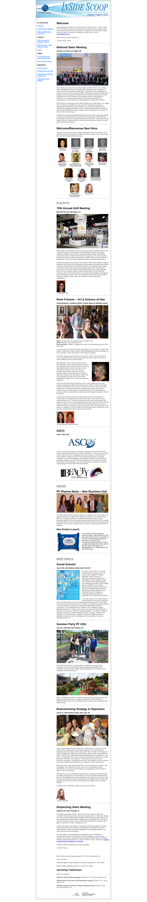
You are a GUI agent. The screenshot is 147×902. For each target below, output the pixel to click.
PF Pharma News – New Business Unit (44, 57)
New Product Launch (44, 61)
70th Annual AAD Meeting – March (43, 41)
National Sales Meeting (45, 29)
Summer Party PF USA (45, 71)
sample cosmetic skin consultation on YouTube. (83, 840)
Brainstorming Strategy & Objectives (45, 75)
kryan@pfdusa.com (63, 34)
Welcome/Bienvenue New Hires (44, 32)
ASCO (39, 50)
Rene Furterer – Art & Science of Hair (44, 46)
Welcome (40, 26)
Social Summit (42, 68)
